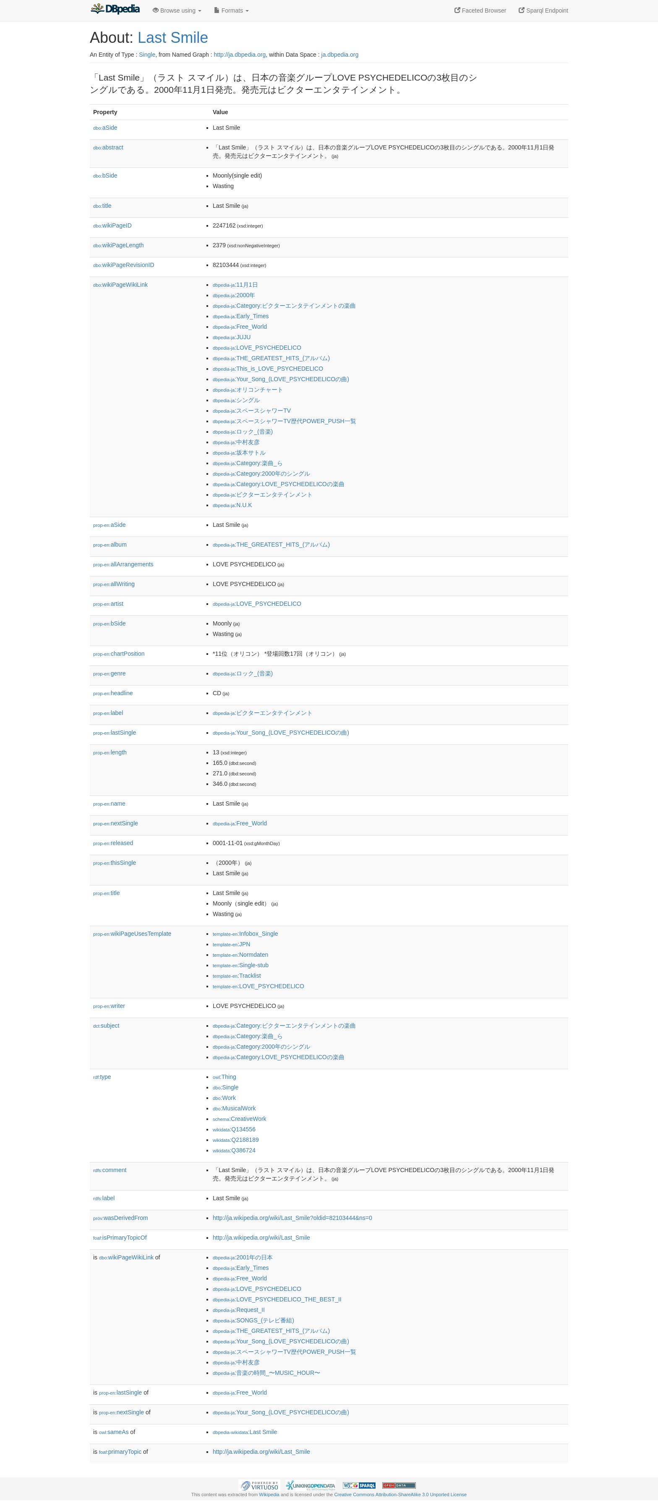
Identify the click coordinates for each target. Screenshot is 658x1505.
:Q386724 (234, 1150)
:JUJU (232, 337)
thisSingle (114, 862)
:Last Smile (245, 1432)
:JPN (231, 944)
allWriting (114, 584)
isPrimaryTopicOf (120, 1237)
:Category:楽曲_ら (248, 463)
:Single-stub (241, 965)
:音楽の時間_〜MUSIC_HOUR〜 (266, 1372)
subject (106, 1025)
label (108, 712)
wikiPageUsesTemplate (132, 933)
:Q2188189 (236, 1139)
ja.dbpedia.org (340, 54)
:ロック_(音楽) (243, 431)
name (109, 803)
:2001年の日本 (243, 1257)
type (102, 1076)
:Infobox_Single (245, 933)
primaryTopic (120, 1451)
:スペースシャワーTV (252, 410)
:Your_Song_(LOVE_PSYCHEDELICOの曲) (281, 379)
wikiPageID (112, 225)
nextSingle (115, 823)
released (113, 843)
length (110, 752)
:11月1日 (235, 284)
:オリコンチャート (248, 389)
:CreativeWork (239, 1118)
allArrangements (123, 564)
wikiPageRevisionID (123, 265)
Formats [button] (231, 10)
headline (113, 693)
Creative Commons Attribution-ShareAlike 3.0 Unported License (400, 1494)
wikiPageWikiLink (120, 284)
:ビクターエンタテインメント (263, 494)
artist (108, 603)
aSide (105, 127)
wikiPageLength (118, 245)
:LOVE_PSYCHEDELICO (257, 347)
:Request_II (239, 1309)
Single (147, 54)
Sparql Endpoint (543, 10)
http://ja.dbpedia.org (240, 54)
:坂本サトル (239, 452)
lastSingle (114, 732)
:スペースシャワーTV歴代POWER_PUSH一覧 (284, 421)
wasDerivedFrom (120, 1217)
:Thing (224, 1076)
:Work (224, 1097)
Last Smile (173, 37)
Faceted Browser (480, 10)
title (102, 205)
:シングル (236, 400)
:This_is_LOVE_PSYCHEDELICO (268, 368)
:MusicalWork (234, 1108)
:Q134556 (234, 1129)
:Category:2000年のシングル (261, 473)
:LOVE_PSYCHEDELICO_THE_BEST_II (277, 1299)
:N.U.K (232, 505)
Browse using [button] (177, 10)
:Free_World (240, 326)
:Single (225, 1087)
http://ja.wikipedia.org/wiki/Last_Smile (261, 1237)
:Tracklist (237, 975)
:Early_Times (241, 316)
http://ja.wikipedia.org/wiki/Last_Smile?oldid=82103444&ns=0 (292, 1217)
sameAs (113, 1432)
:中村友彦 (236, 442)
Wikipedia (269, 1494)
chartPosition (119, 653)
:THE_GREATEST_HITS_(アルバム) (271, 358)
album (110, 544)
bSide (105, 175)
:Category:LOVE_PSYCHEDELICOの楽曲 (279, 484)
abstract (108, 147)
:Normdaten (240, 954)
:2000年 (234, 295)
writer (109, 1005)
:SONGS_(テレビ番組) (253, 1320)
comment (109, 1170)
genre (109, 673)
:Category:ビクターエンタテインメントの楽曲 (284, 305)
